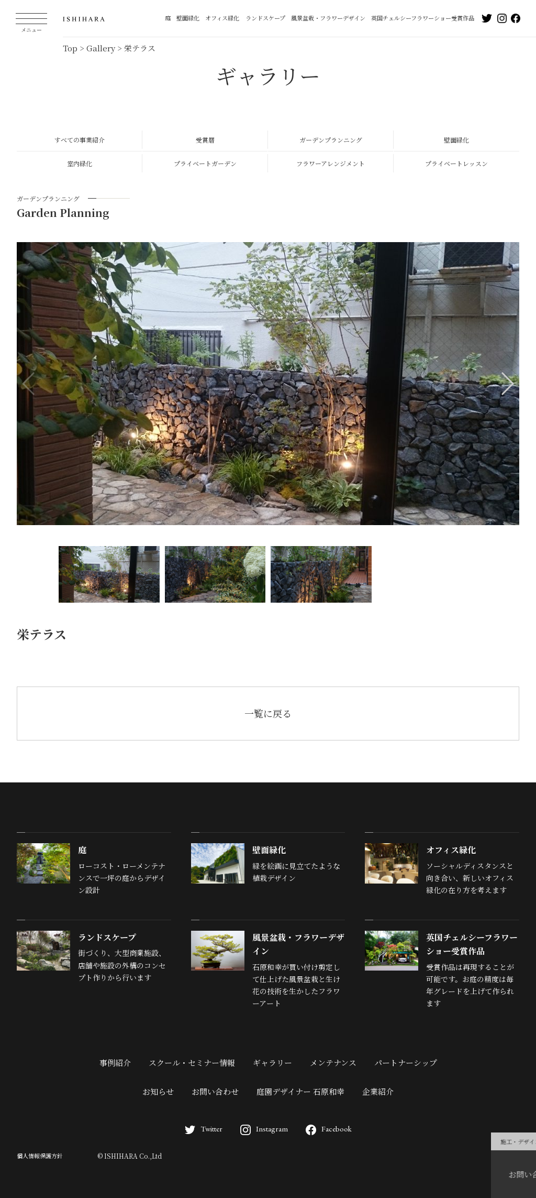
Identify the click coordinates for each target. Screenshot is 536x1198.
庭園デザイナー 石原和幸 (300, 1091)
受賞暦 (205, 139)
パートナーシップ (405, 1062)
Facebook (329, 1129)
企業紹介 (378, 1091)
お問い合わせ (215, 1091)
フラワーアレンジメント (330, 163)
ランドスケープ (265, 18)
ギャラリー (272, 1062)
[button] (507, 383)
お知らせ (158, 1091)
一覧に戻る (268, 713)
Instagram (264, 1129)
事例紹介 (115, 1062)
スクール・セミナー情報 (192, 1062)
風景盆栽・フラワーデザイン (328, 18)
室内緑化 (79, 163)
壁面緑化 (187, 18)
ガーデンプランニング (330, 139)
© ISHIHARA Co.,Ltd (129, 1155)
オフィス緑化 (222, 18)
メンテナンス (333, 1062)
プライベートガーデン (205, 163)
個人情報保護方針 (40, 1155)
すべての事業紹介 (79, 139)
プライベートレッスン (456, 163)
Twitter (203, 1129)
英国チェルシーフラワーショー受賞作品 (422, 18)
